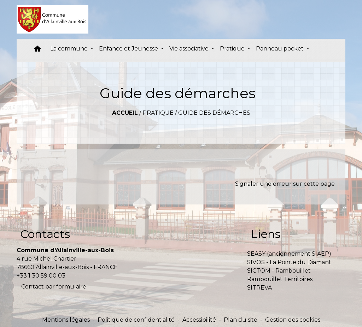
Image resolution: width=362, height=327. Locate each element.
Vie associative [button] (189, 48)
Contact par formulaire (53, 286)
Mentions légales (66, 319)
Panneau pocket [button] (280, 48)
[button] (37, 50)
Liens (265, 234)
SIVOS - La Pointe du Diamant (289, 262)
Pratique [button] (233, 48)
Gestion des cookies (292, 319)
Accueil (125, 112)
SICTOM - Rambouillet (279, 270)
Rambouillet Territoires (280, 279)
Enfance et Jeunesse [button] (129, 48)
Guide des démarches (214, 112)
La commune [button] (69, 48)
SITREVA (259, 287)
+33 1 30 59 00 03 (41, 275)
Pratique (158, 112)
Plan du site (240, 319)
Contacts (45, 234)
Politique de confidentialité (136, 319)
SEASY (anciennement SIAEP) (289, 253)
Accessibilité (199, 319)
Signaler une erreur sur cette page (285, 183)
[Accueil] (52, 19)
